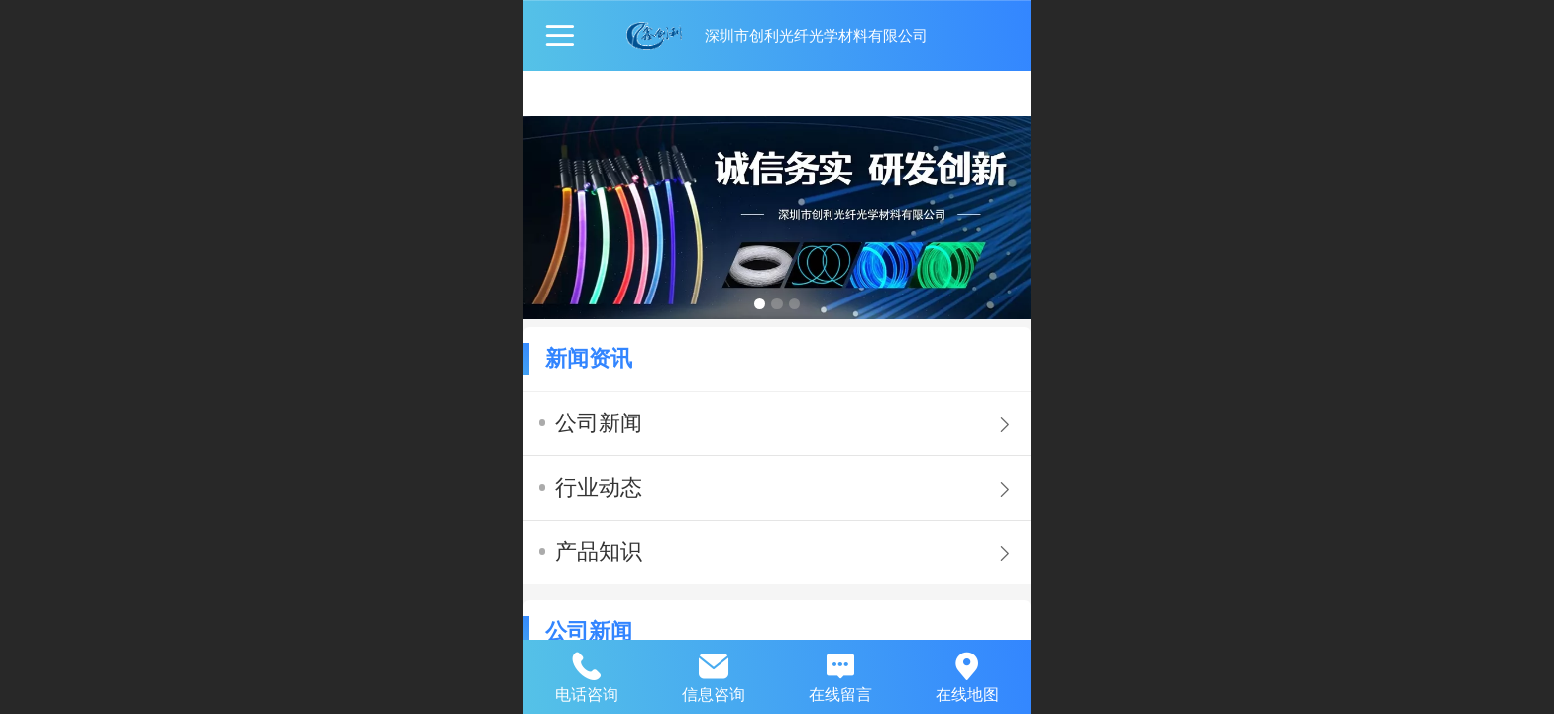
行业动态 (598, 487)
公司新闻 (598, 423)
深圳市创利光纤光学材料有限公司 (816, 35)
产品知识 (598, 551)
